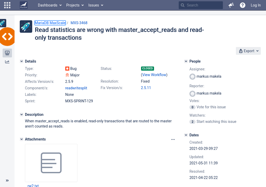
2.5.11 (146, 88)
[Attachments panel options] (173, 139)
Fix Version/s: (112, 88)
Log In (256, 5)
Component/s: (36, 88)
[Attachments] (21, 139)
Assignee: (197, 69)
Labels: (30, 94)
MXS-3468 (79, 23)
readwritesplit (76, 88)
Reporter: (196, 86)
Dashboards (47, 5)
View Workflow (154, 75)
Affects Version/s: (39, 81)
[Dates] (186, 135)
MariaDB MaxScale (50, 23)
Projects (72, 5)
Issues (93, 5)
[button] (7, 5)
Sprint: (30, 101)
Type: (29, 68)
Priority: (31, 75)
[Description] (21, 114)
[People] (186, 61)
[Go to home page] (23, 5)
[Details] (21, 61)
